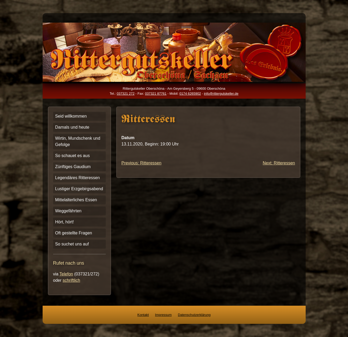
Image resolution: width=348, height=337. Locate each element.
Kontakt (143, 315)
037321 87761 (156, 93)
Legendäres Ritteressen (77, 177)
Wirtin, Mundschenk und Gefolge (77, 141)
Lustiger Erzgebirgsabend (79, 189)
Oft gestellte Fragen (73, 233)
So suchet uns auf (72, 244)
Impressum (163, 315)
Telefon (66, 274)
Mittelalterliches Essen (76, 200)
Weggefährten (68, 211)
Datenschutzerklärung (194, 315)
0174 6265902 (190, 93)
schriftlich (71, 280)
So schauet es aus (72, 155)
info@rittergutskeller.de (221, 93)
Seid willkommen (71, 116)
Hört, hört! (64, 222)
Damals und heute (72, 127)
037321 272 (126, 93)
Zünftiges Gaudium (73, 166)
